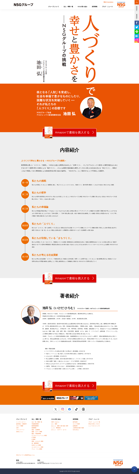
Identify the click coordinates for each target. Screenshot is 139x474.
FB (137, 23)
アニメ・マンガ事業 (37, 449)
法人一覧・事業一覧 (37, 422)
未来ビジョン (19, 431)
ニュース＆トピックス (94, 425)
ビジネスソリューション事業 (39, 435)
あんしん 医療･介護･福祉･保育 (59, 425)
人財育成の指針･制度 (78, 427)
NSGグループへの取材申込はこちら (25, 455)
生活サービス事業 (36, 445)
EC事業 (33, 439)
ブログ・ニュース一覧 (94, 422)
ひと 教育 (54, 424)
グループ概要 (19, 425)
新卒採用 (75, 422)
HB (137, 36)
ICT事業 (34, 437)
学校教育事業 (35, 424)
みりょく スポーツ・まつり (58, 429)
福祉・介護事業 (36, 429)
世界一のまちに (55, 422)
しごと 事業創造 (56, 427)
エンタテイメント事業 (37, 447)
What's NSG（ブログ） (94, 424)
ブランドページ (20, 429)
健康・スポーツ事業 (37, 431)
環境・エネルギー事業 (37, 441)
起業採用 (75, 425)
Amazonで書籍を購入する (67, 132)
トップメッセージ (20, 422)
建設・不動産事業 (36, 433)
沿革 (17, 427)
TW (137, 27)
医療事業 (34, 427)
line (137, 31)
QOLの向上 (76, 429)
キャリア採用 (76, 424)
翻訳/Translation (108, 2)
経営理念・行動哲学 (21, 424)
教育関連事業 (35, 425)
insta (137, 40)
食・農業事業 (35, 443)
